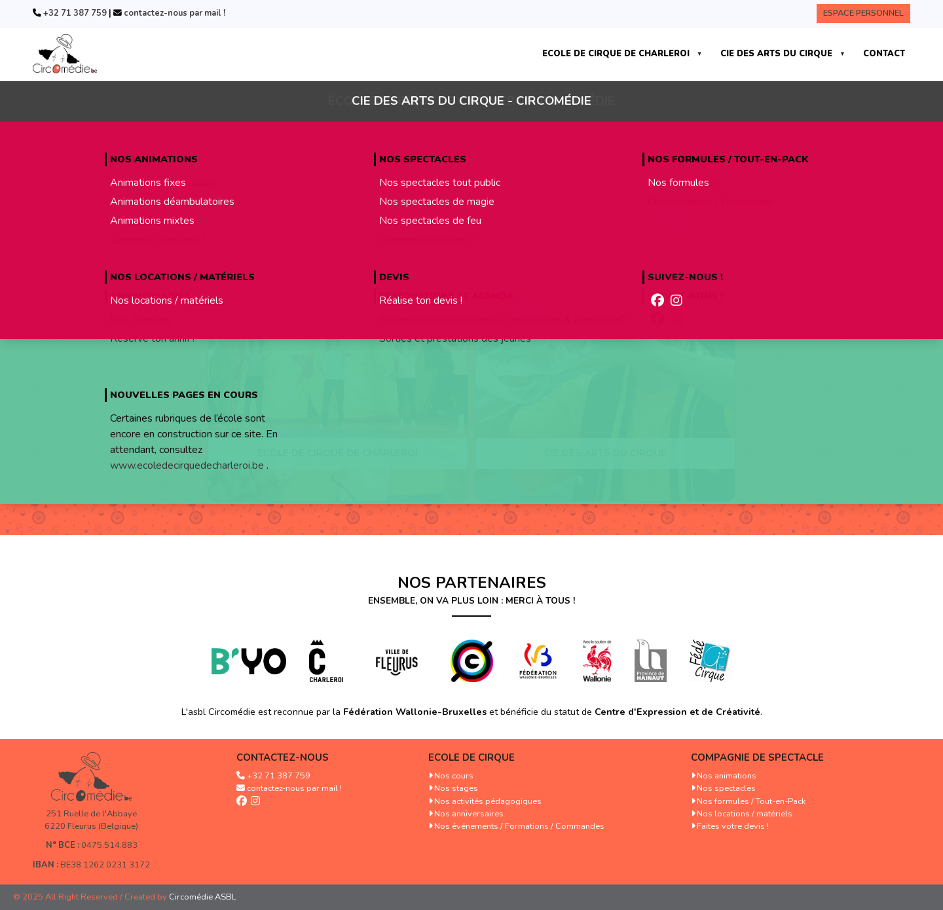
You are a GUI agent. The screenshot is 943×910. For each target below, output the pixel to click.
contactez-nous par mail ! (173, 13)
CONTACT (884, 54)
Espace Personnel (863, 13)
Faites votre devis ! (733, 826)
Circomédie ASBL (202, 897)
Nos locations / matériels (744, 814)
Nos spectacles (726, 788)
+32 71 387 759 (74, 13)
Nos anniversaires (469, 814)
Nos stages (456, 788)
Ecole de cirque (471, 757)
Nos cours (453, 776)
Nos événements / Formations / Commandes (519, 826)
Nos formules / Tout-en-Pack (751, 801)
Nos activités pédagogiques (488, 801)
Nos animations (726, 776)
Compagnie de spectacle (757, 757)
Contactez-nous (282, 757)
